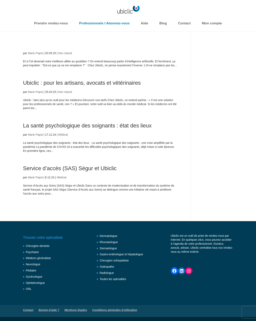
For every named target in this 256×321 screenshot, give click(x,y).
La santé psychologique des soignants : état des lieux (94, 125)
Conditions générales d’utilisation (114, 310)
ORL (29, 288)
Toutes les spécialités (113, 279)
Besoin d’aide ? (49, 310)
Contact (184, 23)
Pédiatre (31, 270)
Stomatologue (108, 248)
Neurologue (33, 264)
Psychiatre (32, 252)
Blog (163, 23)
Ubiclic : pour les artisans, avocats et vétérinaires (88, 82)
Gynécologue (34, 276)
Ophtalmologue (35, 282)
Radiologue (107, 272)
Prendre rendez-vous (51, 23)
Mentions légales (75, 310)
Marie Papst (35, 53)
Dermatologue (108, 236)
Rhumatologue (109, 242)
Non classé (65, 53)
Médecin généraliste (38, 258)
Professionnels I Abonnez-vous (104, 23)
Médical (63, 134)
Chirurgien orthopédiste (114, 260)
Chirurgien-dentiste (37, 245)
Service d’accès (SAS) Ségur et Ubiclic (74, 168)
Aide (144, 23)
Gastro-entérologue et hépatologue (121, 254)
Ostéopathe (107, 266)
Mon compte (212, 23)
